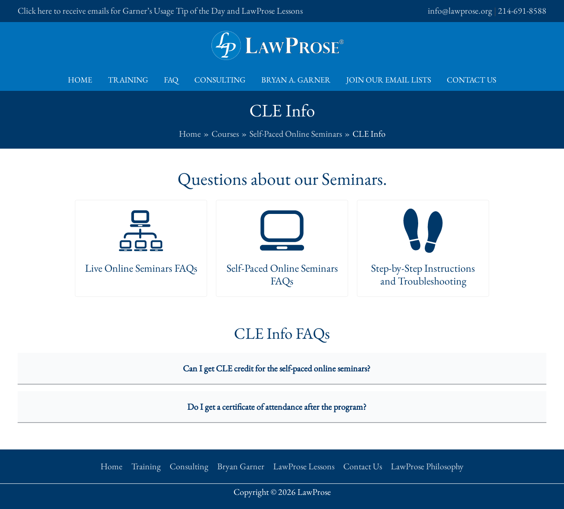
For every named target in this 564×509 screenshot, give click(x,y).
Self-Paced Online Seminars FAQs (282, 274)
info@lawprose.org (460, 10)
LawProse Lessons (303, 466)
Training (128, 80)
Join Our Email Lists (388, 80)
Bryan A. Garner (295, 80)
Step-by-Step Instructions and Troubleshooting (423, 274)
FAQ (171, 80)
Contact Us (471, 80)
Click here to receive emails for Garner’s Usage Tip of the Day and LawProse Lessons (160, 10)
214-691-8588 (522, 10)
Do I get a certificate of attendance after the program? (277, 406)
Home (80, 80)
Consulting (219, 80)
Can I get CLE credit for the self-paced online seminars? (277, 368)
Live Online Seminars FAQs (141, 268)
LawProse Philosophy (427, 466)
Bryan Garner (240, 466)
